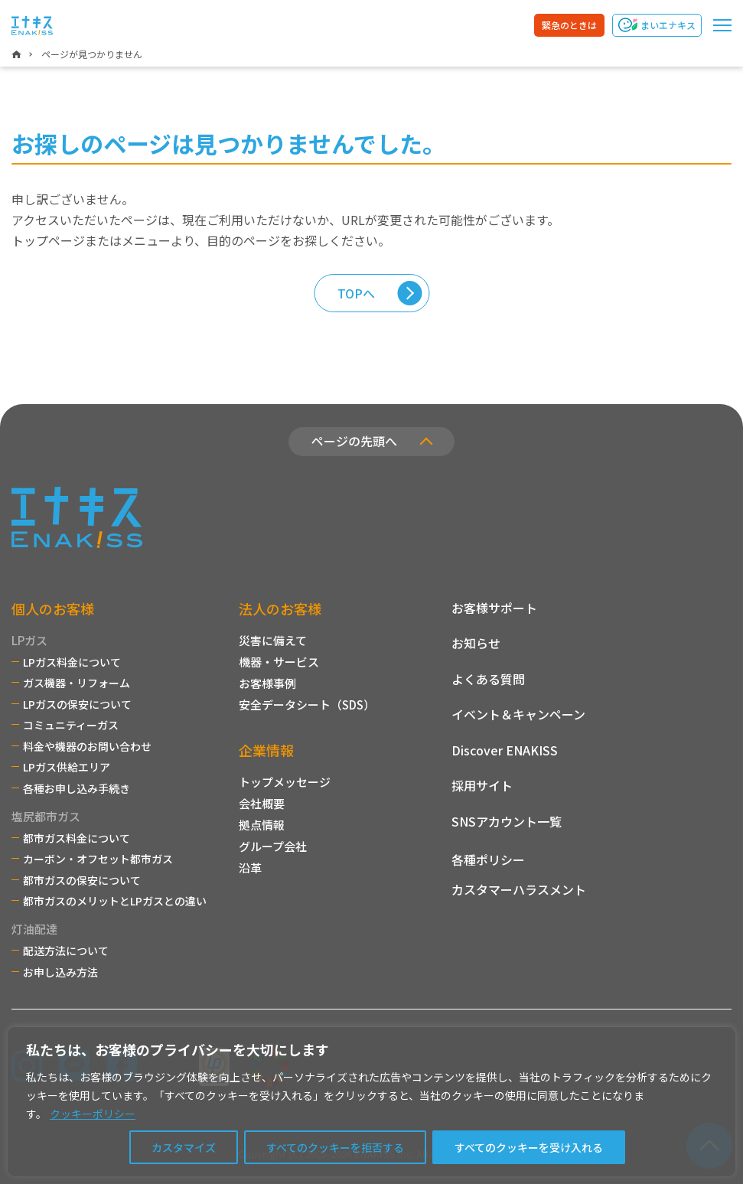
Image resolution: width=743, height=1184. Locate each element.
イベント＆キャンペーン (518, 714)
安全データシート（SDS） (307, 704)
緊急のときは (569, 24)
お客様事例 (267, 683)
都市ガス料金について (76, 838)
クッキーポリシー (92, 1113)
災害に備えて (273, 640)
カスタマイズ (184, 1147)
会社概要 (262, 803)
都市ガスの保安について (82, 880)
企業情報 (266, 750)
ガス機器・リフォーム (76, 682)
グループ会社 (273, 846)
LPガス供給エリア (66, 767)
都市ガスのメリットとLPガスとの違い (115, 900)
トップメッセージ (285, 782)
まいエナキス (668, 24)
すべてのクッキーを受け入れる (529, 1147)
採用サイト (482, 785)
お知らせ (475, 643)
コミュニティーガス (71, 724)
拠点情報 (262, 825)
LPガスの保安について (77, 704)
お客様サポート (494, 608)
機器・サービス (279, 662)
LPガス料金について (72, 662)
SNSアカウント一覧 (506, 821)
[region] (371, 1101)
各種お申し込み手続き (76, 788)
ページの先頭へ (354, 441)
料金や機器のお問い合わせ (87, 746)
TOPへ (356, 293)
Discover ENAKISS (504, 750)
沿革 (250, 867)
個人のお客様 (52, 608)
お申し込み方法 (60, 972)
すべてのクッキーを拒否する (335, 1147)
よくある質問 (488, 679)
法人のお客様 (280, 608)
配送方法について (66, 950)
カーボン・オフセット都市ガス (98, 858)
